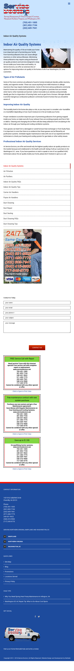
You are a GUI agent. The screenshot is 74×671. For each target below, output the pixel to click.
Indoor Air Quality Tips (11, 187)
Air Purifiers (7, 176)
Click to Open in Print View (22, 391)
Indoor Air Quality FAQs (12, 182)
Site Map (8, 562)
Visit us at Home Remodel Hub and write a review (21, 649)
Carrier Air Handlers (10, 192)
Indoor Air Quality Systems (13, 166)
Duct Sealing (8, 213)
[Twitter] (39, 616)
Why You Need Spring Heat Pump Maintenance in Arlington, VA (27, 596)
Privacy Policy (10, 581)
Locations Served (11, 576)
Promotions (9, 572)
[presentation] (21, 339)
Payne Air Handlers (10, 197)
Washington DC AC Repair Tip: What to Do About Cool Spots (26, 601)
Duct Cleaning (8, 203)
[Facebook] (35, 616)
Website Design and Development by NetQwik (56, 658)
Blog (6, 567)
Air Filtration (8, 171)
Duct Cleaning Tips (10, 224)
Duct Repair (7, 208)
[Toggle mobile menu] (69, 3)
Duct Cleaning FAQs (10, 218)
